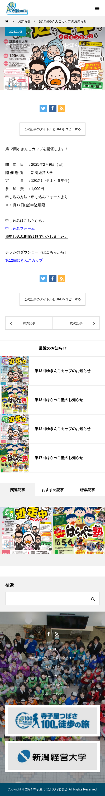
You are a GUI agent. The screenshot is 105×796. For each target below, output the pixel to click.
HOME (52, 649)
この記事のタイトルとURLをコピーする (52, 129)
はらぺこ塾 (52, 667)
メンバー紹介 (52, 685)
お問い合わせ (52, 694)
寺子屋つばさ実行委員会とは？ (52, 658)
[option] (26, 530)
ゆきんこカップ (52, 676)
